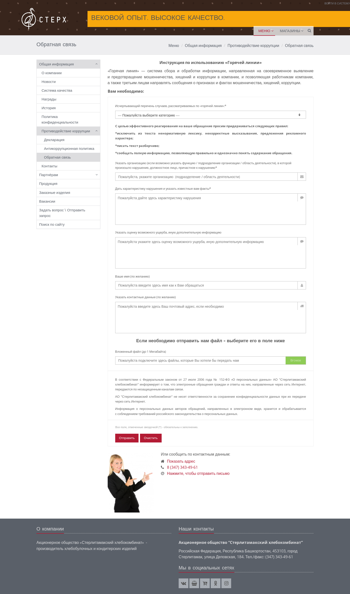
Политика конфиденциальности (60, 119)
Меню (264, 30)
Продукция (48, 183)
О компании (52, 72)
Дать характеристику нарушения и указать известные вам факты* (163, 188)
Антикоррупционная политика (69, 148)
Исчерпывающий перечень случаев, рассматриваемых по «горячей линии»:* (171, 106)
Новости (49, 81)
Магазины (290, 30)
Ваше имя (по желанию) (132, 276)
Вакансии (47, 201)
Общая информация (203, 45)
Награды (49, 99)
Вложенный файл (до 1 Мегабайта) (140, 351)
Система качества (57, 90)
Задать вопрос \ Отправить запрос (62, 212)
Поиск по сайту (52, 224)
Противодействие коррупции (253, 45)
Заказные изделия (54, 192)
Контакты (49, 165)
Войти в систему (337, 3)
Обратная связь (299, 45)
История (49, 107)
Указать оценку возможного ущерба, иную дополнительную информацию (168, 232)
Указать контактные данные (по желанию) (145, 297)
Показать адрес (181, 461)
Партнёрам (48, 174)
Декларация (54, 139)
